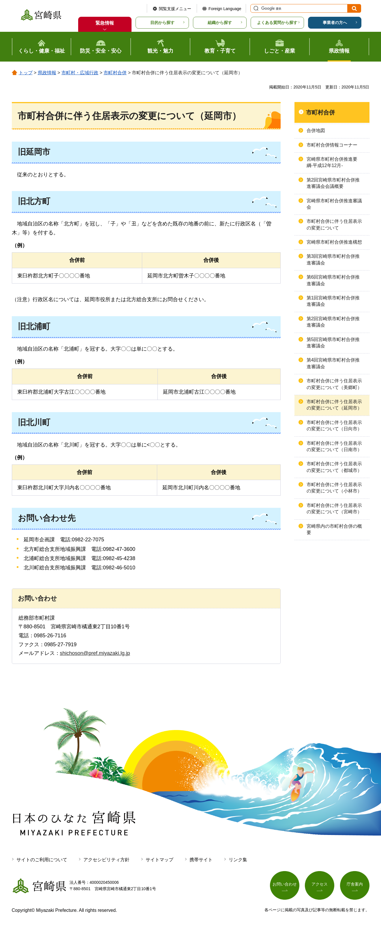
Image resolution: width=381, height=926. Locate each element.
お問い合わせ (285, 884)
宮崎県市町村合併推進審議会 (334, 204)
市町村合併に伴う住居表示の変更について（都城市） (334, 467)
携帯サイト (201, 859)
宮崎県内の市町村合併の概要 (334, 529)
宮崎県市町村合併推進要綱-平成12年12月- (332, 162)
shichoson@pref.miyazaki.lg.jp (95, 653)
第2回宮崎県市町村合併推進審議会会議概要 (333, 183)
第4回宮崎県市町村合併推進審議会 (333, 363)
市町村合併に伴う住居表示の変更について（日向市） (334, 425)
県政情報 (47, 72)
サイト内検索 (255, 8)
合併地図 (316, 130)
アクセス (319, 884)
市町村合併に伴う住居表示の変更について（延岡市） (334, 404)
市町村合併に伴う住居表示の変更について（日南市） (334, 446)
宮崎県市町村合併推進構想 (334, 242)
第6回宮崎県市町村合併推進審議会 (333, 280)
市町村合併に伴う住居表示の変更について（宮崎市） (334, 508)
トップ (26, 72)
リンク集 (238, 859)
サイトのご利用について (41, 859)
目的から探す (162, 22)
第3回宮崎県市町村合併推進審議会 (333, 259)
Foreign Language (225, 8)
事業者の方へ (335, 22)
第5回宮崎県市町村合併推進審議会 (333, 342)
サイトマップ (159, 859)
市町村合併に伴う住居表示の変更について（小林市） (334, 487)
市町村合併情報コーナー (332, 144)
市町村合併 (115, 72)
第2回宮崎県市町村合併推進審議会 (333, 321)
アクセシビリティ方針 (106, 859)
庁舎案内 (355, 884)
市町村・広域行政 (79, 72)
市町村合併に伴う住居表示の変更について (334, 224)
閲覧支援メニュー (175, 8)
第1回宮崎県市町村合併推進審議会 (333, 301)
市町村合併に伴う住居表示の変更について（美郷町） (334, 384)
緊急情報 (104, 23)
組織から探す (220, 22)
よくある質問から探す (277, 22)
